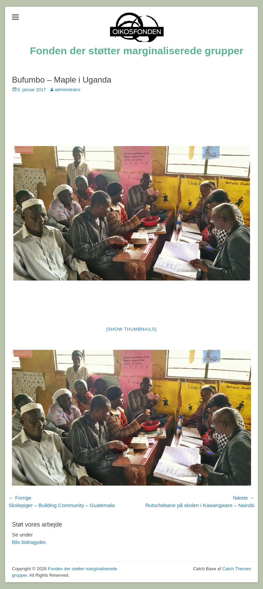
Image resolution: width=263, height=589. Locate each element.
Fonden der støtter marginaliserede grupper (136, 50)
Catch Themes (236, 568)
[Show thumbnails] (131, 329)
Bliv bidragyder (28, 542)
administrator (67, 89)
